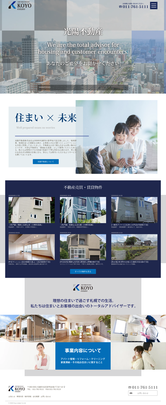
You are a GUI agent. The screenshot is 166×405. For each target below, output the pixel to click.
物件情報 (28, 396)
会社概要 (36, 396)
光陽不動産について (46, 162)
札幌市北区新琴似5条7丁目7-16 (50, 387)
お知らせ (12, 396)
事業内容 (20, 396)
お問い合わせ (46, 396)
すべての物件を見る (83, 271)
